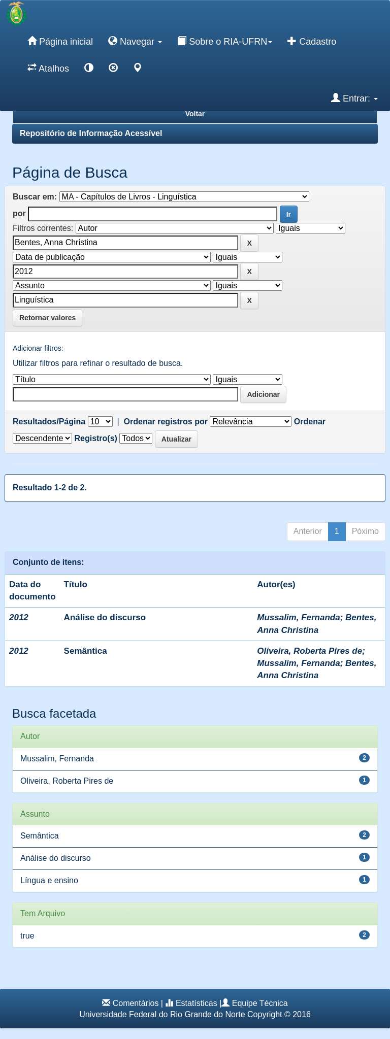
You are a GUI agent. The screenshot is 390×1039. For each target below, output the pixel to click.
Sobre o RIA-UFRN (224, 41)
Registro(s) (95, 438)
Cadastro (311, 41)
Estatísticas (196, 1003)
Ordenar (310, 421)
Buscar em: (35, 196)
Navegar (135, 41)
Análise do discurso (105, 617)
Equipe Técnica (260, 1003)
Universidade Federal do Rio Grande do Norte (162, 1014)
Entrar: (354, 98)
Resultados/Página (49, 421)
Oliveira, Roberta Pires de (309, 651)
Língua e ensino (49, 880)
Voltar (195, 114)
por (19, 213)
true (27, 935)
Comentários (136, 1003)
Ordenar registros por (166, 421)
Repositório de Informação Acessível (91, 133)
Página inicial (60, 41)
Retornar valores (47, 318)
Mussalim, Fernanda (298, 617)
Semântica (85, 651)
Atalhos (48, 68)
